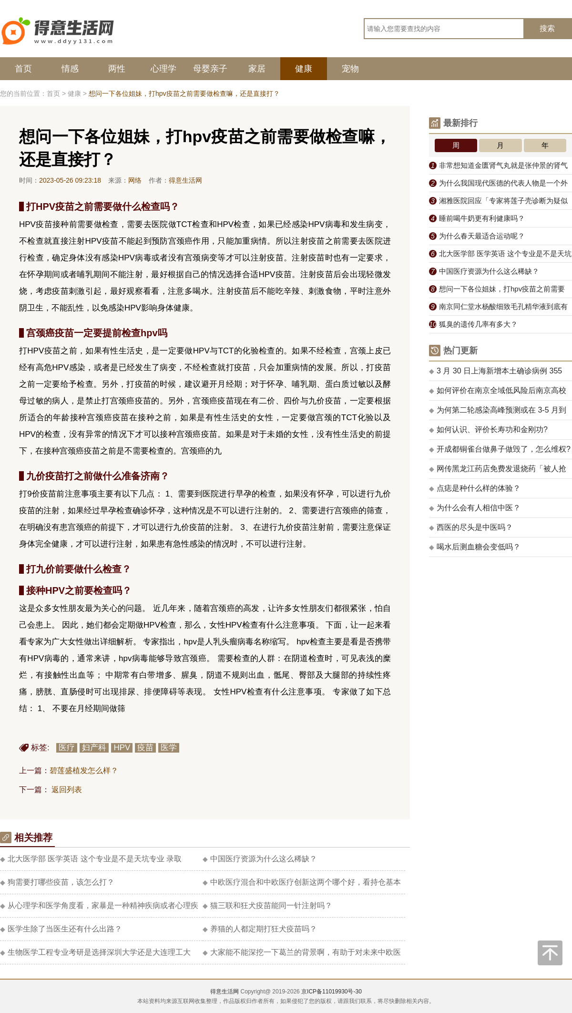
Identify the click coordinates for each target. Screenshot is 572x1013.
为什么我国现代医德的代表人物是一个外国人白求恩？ (498, 185)
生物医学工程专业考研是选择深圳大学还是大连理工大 (95, 952)
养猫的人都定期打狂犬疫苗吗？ (260, 929)
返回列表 (66, 790)
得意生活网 (224, 991)
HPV (121, 747)
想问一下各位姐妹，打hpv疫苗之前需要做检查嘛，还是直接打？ (497, 291)
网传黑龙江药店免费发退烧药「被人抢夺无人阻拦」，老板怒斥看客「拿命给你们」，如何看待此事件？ (497, 472)
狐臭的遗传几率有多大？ (473, 324)
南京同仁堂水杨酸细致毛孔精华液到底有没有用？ (498, 309)
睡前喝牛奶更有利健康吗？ (477, 218)
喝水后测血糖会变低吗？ (475, 547)
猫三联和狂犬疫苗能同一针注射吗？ (267, 905)
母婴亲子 (210, 68)
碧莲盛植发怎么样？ (84, 770)
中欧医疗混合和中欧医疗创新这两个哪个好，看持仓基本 (302, 882)
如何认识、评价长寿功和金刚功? (488, 429)
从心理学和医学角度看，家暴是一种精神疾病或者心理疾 (99, 905)
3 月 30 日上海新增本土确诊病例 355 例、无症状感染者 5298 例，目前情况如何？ (496, 374)
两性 (116, 68)
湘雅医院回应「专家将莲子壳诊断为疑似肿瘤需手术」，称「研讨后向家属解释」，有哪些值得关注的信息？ (500, 203)
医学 (169, 747)
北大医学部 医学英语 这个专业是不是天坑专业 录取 (91, 859)
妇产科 (94, 747)
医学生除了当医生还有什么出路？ (61, 929)
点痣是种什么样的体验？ (475, 488)
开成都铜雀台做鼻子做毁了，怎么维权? (500, 449)
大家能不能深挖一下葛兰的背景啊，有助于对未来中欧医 (302, 952)
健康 (303, 68)
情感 (70, 68)
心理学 (163, 68)
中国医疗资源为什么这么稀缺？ (260, 859)
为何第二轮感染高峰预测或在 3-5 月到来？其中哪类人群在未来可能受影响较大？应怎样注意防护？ (497, 413)
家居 (257, 68)
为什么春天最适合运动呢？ (477, 236)
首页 (23, 68)
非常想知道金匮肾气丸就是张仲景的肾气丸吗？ (498, 168)
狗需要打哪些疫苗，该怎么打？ (57, 882)
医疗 (67, 747)
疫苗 (145, 747)
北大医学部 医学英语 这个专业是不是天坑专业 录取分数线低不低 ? (500, 256)
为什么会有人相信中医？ (475, 508)
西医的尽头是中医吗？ (471, 527)
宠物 (350, 68)
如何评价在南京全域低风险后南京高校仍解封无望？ (497, 393)
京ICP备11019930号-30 (331, 991)
